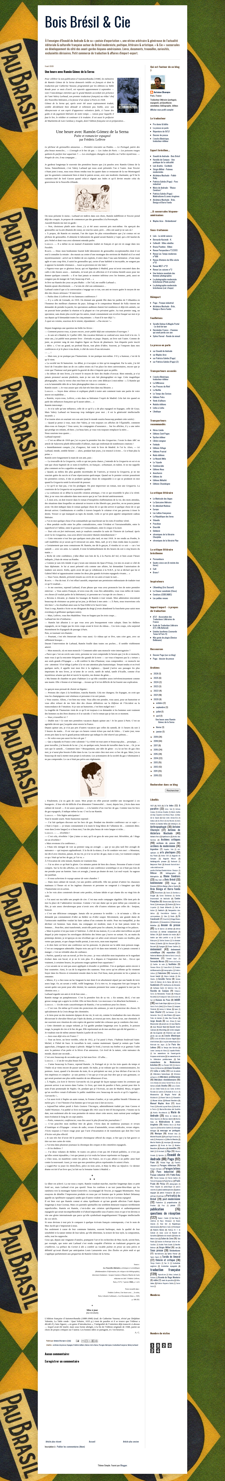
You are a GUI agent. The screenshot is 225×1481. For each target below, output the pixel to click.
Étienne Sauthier (173, 946)
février (159, 727)
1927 (152, 805)
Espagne (70, 1344)
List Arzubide (175, 1070)
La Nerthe (157, 389)
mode (151, 1139)
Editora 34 (154, 934)
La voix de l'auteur (159, 1038)
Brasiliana (159, 892)
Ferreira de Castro (174, 961)
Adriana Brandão (163, 812)
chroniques (161, 904)
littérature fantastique (161, 1073)
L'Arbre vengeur (159, 440)
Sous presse (156, 1250)
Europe (156, 509)
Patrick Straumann (156, 1181)
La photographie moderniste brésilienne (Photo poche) (165, 280)
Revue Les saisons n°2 (162, 269)
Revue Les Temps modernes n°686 (165, 255)
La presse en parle (161, 127)
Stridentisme (174, 1250)
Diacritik (156, 527)
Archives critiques (170, 839)
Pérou (162, 1183)
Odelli (152, 1151)
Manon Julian (157, 1100)
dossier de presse (170, 925)
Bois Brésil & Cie (87, 21)
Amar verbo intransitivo (170, 818)
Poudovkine (159, 1202)
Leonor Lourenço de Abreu (158, 1050)
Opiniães (161, 1155)
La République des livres (163, 516)
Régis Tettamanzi (166, 1221)
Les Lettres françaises (162, 512)
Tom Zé (166, 1263)
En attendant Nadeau (161, 505)
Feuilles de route (159, 964)
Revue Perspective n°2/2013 (165, 250)
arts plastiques (167, 852)
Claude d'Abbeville (165, 907)
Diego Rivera (175, 919)
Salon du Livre (167, 1238)
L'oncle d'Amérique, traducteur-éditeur (161, 139)
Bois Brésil (170, 879)
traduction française (119, 1344)
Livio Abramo (154, 1083)
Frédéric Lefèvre (78, 1344)
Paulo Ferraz (168, 1180)
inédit (177, 999)
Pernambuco (158, 559)
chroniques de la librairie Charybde (163, 535)
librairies (160, 1067)
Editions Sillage (159, 447)
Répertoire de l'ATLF (161, 131)
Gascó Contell (155, 976)
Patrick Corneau (159, 1178)
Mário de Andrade (171, 1116)
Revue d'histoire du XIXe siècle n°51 (166, 261)
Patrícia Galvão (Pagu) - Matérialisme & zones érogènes (166, 195)
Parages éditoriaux (168, 1165)
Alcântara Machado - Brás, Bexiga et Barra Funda (164, 201)
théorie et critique (165, 1260)
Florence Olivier (155, 967)
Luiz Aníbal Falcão (158, 1089)
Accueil (92, 1441)
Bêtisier (153, 872)
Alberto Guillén (175, 812)
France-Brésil (167, 967)
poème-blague (168, 1187)
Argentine (154, 849)
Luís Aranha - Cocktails (162, 165)
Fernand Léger (171, 958)
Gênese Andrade (169, 976)
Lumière (160, 1092)
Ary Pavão (154, 855)
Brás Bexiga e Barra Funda (168, 886)
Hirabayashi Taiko (165, 997)
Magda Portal (170, 1094)
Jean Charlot (155, 1011)
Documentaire (165, 922)
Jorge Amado (156, 1020)
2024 (156, 682)
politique (161, 1196)
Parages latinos (172, 1168)
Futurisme (162, 973)
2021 (156, 694)
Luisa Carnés (176, 1086)
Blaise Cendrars (171, 876)
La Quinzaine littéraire (162, 502)
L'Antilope (157, 411)
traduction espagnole (169, 1266)
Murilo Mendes (172, 1139)
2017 (156, 745)
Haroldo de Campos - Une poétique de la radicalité (164, 161)
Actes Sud (168, 809)
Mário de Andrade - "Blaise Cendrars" (164, 189)
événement (156, 949)
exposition (171, 952)
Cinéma (170, 904)
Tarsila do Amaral (171, 1256)
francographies (168, 970)
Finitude (156, 444)
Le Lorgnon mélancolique (169, 1041)
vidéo (155, 1280)
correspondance (155, 916)
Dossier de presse (160, 135)
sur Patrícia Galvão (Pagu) (164, 358)
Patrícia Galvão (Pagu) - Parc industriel (165, 182)
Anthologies (174, 824)
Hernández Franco (164, 993)
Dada (172, 916)
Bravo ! (156, 572)
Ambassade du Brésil (157, 821)
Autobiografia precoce (158, 861)
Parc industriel (165, 1171)
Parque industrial (157, 1174)
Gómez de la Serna (91, 1344)
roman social (163, 1233)
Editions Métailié (160, 480)
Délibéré (156, 530)
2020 (156, 699)
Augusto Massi (169, 858)
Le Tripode (157, 462)
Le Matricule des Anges (162, 498)
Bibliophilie (154, 876)
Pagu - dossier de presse (163, 658)
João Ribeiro (168, 1015)
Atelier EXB (165, 855)
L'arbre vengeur (174, 1029)
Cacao (168, 892)
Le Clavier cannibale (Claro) (165, 590)
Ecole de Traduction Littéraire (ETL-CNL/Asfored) (165, 626)
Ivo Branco (168, 1006)
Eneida (160, 943)
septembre (161, 707)
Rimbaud (176, 1226)
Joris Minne (170, 1021)
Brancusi (153, 886)
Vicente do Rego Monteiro (169, 1277)
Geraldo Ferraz (164, 978)
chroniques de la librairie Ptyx (165, 540)
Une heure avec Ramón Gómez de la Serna (165, 720)
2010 (156, 775)
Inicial (172, 1003)
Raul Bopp (175, 1218)
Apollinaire (166, 836)
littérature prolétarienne (170, 1076)
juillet (158, 711)
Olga (169, 1151)
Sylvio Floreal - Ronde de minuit (166, 336)
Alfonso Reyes (169, 815)
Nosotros (163, 1148)
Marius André (168, 1118)
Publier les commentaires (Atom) (71, 1446)
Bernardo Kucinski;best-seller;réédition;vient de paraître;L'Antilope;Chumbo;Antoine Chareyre (165, 867)
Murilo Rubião (155, 1142)
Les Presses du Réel (161, 386)
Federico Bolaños (156, 955)
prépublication (172, 1202)
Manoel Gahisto (165, 1097)
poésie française (166, 1192)
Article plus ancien (131, 1441)
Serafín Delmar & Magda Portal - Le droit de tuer (166, 325)
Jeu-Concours (170, 1012)
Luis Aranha (162, 1085)
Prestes (153, 1205)
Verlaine (152, 1277)
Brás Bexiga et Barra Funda (165, 889)
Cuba (165, 916)
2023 (156, 686)
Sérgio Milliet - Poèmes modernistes (163, 170)
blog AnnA (158, 880)
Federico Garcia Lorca (171, 955)
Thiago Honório (155, 1263)
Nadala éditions (159, 404)
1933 (159, 805)
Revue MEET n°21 (160, 265)
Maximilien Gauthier (164, 1127)
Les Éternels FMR (166, 1065)
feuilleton (172, 964)
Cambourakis (158, 465)
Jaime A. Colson (165, 1009)
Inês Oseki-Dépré (161, 1003)
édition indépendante (169, 931)
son (176, 1247)
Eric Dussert (170, 943)
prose (173, 1205)
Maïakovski (154, 1097)
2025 (156, 677)
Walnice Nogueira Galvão (165, 1283)
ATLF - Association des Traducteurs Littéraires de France (164, 619)
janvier (159, 731)
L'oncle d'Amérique (172, 1035)
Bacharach (174, 861)
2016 (156, 749)
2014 (156, 758)
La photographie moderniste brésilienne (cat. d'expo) (165, 286)
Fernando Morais (157, 961)
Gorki (176, 982)
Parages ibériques (105, 1344)
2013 (156, 762)
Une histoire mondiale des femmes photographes (164, 274)
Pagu (171, 1158)
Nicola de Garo (166, 1145)
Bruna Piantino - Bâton (162, 246)
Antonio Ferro (154, 836)
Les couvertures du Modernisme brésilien (165, 1062)
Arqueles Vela (168, 849)
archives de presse (59, 1344)
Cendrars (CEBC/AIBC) (162, 594)
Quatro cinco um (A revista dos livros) (166, 564)
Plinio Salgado (155, 1187)
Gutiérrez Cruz (173, 988)
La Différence (158, 382)
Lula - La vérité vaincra (162, 235)
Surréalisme (159, 1253)
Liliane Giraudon (173, 1067)
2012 (156, 766)
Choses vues (167, 901)
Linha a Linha (158, 407)
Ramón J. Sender (163, 1218)
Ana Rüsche (170, 821)
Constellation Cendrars (169, 913)
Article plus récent (53, 1441)
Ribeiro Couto (166, 1227)
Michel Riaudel (155, 1136)
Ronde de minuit (165, 1235)
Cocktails (161, 910)
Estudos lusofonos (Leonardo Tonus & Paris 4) (165, 632)
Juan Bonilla (175, 1023)
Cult (154, 568)
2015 (156, 753)
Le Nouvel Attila (159, 458)
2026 (156, 673)
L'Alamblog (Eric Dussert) (163, 587)
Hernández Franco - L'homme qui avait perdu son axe (165, 331)
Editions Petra (159, 397)
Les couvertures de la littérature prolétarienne (165, 1058)
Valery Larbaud (133, 1344)
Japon (176, 1009)
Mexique (158, 1133)
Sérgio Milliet (165, 1247)
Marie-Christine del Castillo (170, 1109)
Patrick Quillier (173, 1178)
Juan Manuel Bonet (159, 1026)
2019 (156, 736)
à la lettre (169, 805)
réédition (153, 1221)
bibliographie (170, 873)
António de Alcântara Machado (165, 831)
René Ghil (163, 1224)
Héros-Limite (158, 430)
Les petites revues (160, 598)
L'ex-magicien (157, 1032)
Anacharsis (157, 472)
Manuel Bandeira (171, 1100)
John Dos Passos (171, 1018)
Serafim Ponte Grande (165, 1244)
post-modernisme (171, 1199)
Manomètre (176, 1097)
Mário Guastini (155, 1119)
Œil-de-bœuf (160, 1151)
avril (158, 715)
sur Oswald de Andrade (162, 350)
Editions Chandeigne (161, 483)
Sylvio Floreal (172, 1253)
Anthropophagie (158, 826)
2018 (156, 740)
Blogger (123, 1465)
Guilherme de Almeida (171, 984)
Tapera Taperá (154, 1257)
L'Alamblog (162, 1029)
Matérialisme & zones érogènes (165, 1123)
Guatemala (154, 984)
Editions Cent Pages (161, 433)
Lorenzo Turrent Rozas (168, 1083)
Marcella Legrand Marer (164, 1106)
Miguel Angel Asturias (171, 1136)
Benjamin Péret (155, 864)
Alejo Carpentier (157, 815)
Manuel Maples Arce (160, 1103)
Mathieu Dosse (168, 1124)
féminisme (154, 958)
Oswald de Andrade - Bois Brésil (166, 156)
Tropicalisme (162, 1274)
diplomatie (155, 922)
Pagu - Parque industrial (163, 302)
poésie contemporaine (165, 1189)
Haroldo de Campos (159, 990)
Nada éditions (159, 455)
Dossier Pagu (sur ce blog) (164, 654)
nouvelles (173, 1148)
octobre (159, 702)
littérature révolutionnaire (165, 1079)
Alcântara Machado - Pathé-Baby (165, 176)
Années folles (163, 823)
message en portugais (170, 1130)
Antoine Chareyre (162, 92)
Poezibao (157, 523)
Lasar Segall (172, 1038)
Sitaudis (156, 520)
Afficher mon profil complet (161, 109)
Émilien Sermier (165, 940)
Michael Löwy (172, 1133)
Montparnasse (160, 1139)
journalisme (165, 1024)
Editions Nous (158, 469)
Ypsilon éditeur (159, 437)
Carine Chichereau (165, 895)
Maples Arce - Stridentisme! (164, 220)
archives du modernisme (162, 846)
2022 (156, 690)
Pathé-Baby (175, 1174)
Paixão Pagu (165, 1162)
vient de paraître (167, 1280)
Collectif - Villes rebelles (163, 243)
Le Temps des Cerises (162, 393)
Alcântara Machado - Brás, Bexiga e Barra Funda (164, 307)
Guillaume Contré (158, 988)
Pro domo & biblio (160, 124)
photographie (174, 1184)
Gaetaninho (174, 973)
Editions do (157, 476)
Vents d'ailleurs (159, 400)
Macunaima (154, 1094)
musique (167, 1142)
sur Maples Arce (159, 354)
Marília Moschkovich (160, 1112)
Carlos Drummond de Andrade (165, 897)
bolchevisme (156, 883)
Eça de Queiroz (160, 929)
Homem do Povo (163, 999)
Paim (152, 1162)
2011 (156, 770)
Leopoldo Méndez (174, 1050)
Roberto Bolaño (158, 1229)
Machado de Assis (172, 1092)
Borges (173, 883)
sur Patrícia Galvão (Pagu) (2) (166, 361)
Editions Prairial (159, 451)
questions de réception (165, 1213)
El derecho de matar (168, 934)
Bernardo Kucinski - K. (162, 239)
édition (170, 928)
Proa (163, 1205)
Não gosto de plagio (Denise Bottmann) (165, 638)
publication (157, 1208)
